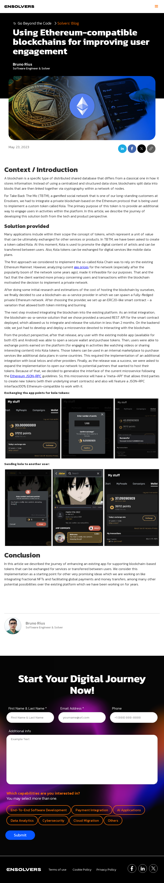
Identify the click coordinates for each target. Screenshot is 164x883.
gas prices (81, 267)
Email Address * (72, 709)
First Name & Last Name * (28, 709)
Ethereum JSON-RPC (25, 375)
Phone (117, 709)
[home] (18, 6)
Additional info (20, 731)
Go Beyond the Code (34, 23)
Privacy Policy (106, 869)
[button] (156, 6)
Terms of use (57, 869)
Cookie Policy (82, 869)
